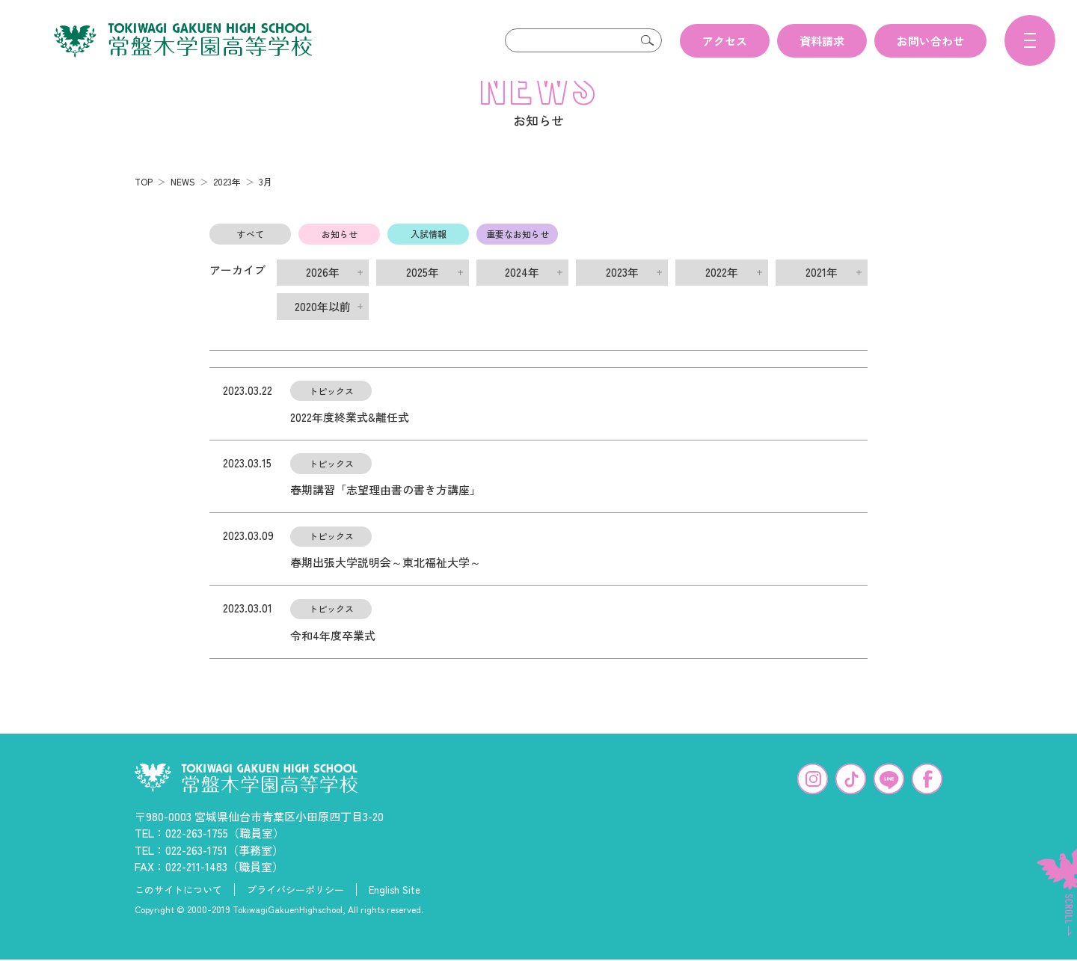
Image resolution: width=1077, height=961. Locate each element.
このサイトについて (178, 914)
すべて (250, 257)
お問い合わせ (930, 41)
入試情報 (429, 257)
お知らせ (340, 257)
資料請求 (822, 41)
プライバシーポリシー (295, 914)
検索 (647, 40)
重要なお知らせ (517, 257)
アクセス (724, 41)
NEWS (183, 205)
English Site (394, 914)
